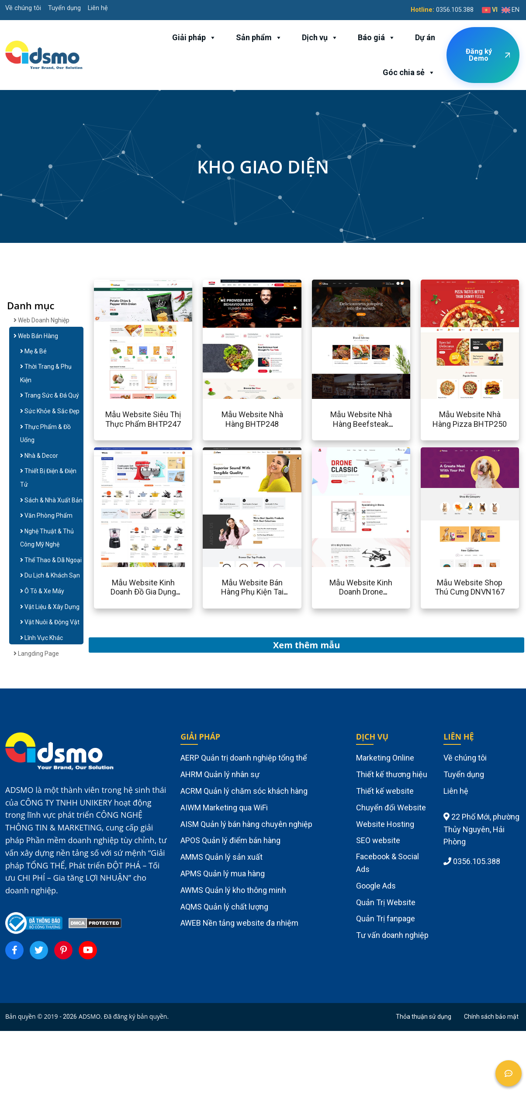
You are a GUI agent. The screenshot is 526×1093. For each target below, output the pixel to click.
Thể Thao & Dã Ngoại (51, 560)
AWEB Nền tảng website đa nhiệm (239, 922)
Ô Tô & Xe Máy (42, 591)
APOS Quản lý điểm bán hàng (230, 840)
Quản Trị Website (385, 902)
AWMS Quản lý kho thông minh (233, 890)
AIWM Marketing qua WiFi (224, 807)
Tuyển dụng (64, 8)
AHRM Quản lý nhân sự (220, 774)
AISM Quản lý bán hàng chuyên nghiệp (246, 824)
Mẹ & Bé (33, 351)
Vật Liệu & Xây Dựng (50, 606)
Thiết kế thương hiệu (391, 774)
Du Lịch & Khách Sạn (50, 575)
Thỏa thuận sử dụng (423, 1016)
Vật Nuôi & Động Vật (50, 622)
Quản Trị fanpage (385, 918)
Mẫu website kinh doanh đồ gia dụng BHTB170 (143, 592)
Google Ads (376, 885)
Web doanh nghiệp (41, 320)
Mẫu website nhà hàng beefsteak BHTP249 (361, 424)
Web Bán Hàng (36, 335)
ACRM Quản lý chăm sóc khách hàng (244, 791)
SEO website (378, 840)
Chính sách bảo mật (491, 1016)
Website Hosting (385, 824)
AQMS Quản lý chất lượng (224, 906)
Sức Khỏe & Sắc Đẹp (50, 411)
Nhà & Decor (39, 455)
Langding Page (36, 653)
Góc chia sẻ (409, 72)
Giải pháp (194, 37)
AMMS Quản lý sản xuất (221, 856)
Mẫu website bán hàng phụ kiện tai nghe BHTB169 (252, 592)
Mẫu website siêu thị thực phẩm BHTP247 (143, 419)
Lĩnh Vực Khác (41, 637)
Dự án (425, 37)
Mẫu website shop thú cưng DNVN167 (470, 587)
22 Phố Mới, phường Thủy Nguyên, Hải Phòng (481, 829)
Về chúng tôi (23, 8)
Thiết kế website (385, 791)
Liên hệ (98, 8)
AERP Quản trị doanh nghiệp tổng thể (243, 757)
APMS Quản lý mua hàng (222, 873)
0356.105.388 (455, 10)
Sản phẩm (259, 37)
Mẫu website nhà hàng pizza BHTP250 (470, 419)
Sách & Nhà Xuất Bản (51, 500)
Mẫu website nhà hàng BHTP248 (252, 419)
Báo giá (376, 37)
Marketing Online (385, 757)
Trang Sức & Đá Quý (49, 395)
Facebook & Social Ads (387, 863)
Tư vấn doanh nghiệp (392, 935)
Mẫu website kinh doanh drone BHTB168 (360, 592)
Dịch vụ (320, 37)
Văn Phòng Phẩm (46, 515)
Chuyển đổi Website (391, 807)
